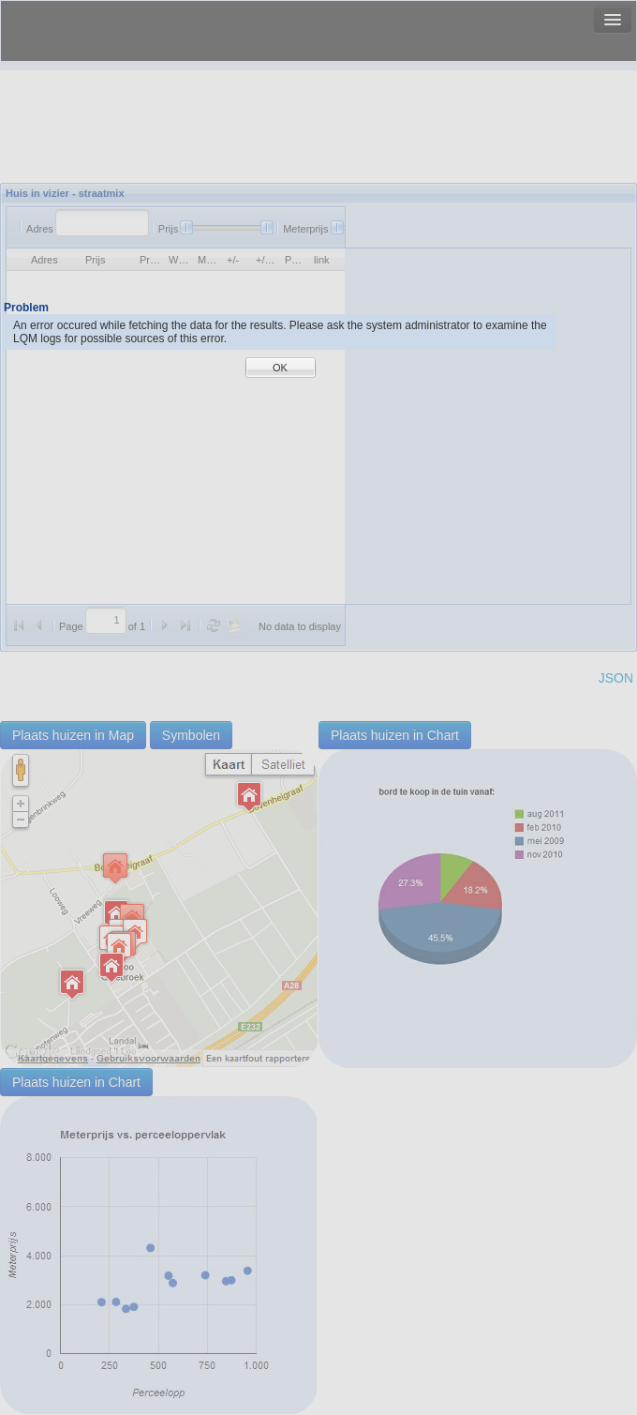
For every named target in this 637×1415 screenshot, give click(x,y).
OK (280, 367)
